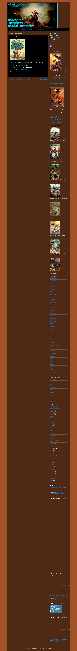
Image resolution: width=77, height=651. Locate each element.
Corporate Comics (31, 29)
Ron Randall (52, 361)
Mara (51, 334)
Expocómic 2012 (55, 456)
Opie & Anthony (53, 389)
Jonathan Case (53, 321)
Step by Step (52, 444)
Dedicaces (52, 416)
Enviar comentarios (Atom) (20, 82)
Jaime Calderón (53, 318)
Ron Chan (52, 359)
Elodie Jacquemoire (54, 300)
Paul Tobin (52, 350)
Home (11, 29)
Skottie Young (52, 367)
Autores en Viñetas (53, 408)
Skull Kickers (52, 443)
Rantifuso (25, 69)
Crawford (51, 413)
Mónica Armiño (53, 342)
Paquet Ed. (52, 390)
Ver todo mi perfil (59, 37)
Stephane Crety (53, 369)
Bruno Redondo (53, 289)
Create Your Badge (53, 48)
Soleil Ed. (52, 395)
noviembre (54, 459)
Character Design (40, 29)
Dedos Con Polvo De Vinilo (55, 382)
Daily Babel (52, 401)
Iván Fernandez (53, 316)
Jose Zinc (52, 324)
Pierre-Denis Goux (53, 353)
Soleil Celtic (52, 393)
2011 (52, 453)
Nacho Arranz (52, 343)
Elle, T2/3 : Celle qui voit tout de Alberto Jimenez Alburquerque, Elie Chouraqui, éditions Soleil (57, 79)
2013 (52, 450)
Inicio (29, 79)
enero (53, 474)
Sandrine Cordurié (53, 363)
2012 (52, 452)
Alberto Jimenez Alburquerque (55, 44)
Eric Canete (52, 304)
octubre (53, 460)
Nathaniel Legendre (54, 345)
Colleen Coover (53, 294)
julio (53, 464)
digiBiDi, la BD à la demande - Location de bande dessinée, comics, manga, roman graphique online (58, 83)
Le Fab (51, 331)
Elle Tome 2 (52, 420)
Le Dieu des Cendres (54, 432)
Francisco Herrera (53, 310)
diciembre (54, 455)
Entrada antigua (42, 79)
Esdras (51, 308)
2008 (52, 480)
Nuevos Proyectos (53, 440)
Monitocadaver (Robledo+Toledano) (57, 340)
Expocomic (16, 69)
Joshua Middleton (53, 326)
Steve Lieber (52, 370)
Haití (51, 428)
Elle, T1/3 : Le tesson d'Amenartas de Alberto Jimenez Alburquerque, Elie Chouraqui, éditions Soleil (57, 116)
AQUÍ (28, 65)
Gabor (51, 315)
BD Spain (52, 381)
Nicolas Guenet (53, 347)
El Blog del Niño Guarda (54, 386)
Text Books (23, 29)
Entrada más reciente (16, 79)
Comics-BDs (16, 29)
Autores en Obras (53, 379)
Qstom (51, 355)
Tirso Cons (52, 374)
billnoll (41, 648)
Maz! (51, 337)
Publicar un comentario (16, 74)
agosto (53, 462)
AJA (58, 35)
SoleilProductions (58, 598)
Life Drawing (52, 438)
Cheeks (51, 291)
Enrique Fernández (53, 302)
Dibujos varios (52, 417)
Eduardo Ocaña (53, 299)
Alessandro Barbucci (54, 281)
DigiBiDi (51, 384)
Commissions (52, 411)
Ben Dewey (52, 288)
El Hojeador (52, 387)
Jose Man (52, 323)
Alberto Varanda (53, 280)
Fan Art (51, 425)
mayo (53, 467)
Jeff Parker (52, 320)
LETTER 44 (52, 436)
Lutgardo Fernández (54, 332)
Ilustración (52, 430)
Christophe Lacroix (53, 292)
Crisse (51, 296)
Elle (50, 419)
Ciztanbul (51, 409)
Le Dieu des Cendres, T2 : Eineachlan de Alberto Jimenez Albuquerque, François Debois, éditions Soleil (58, 489)
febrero (53, 473)
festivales (21, 69)
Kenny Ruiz (52, 329)
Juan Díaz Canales (53, 328)
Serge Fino (52, 366)
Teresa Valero (52, 372)
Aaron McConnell (53, 278)
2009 (52, 478)
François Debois (53, 312)
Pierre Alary (52, 351)
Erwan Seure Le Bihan (54, 307)
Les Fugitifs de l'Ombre (54, 435)
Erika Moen (52, 305)
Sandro (51, 364)
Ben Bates (52, 286)
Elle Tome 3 (52, 422)
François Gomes (53, 313)
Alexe (51, 283)
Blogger (52, 648)
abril (53, 469)
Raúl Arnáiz (52, 356)
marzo (53, 471)
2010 (52, 477)
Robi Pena (52, 358)
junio (53, 466)
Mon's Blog (52, 339)
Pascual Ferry (52, 348)
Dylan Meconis (53, 297)
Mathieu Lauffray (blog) (54, 335)
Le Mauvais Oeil (53, 433)
